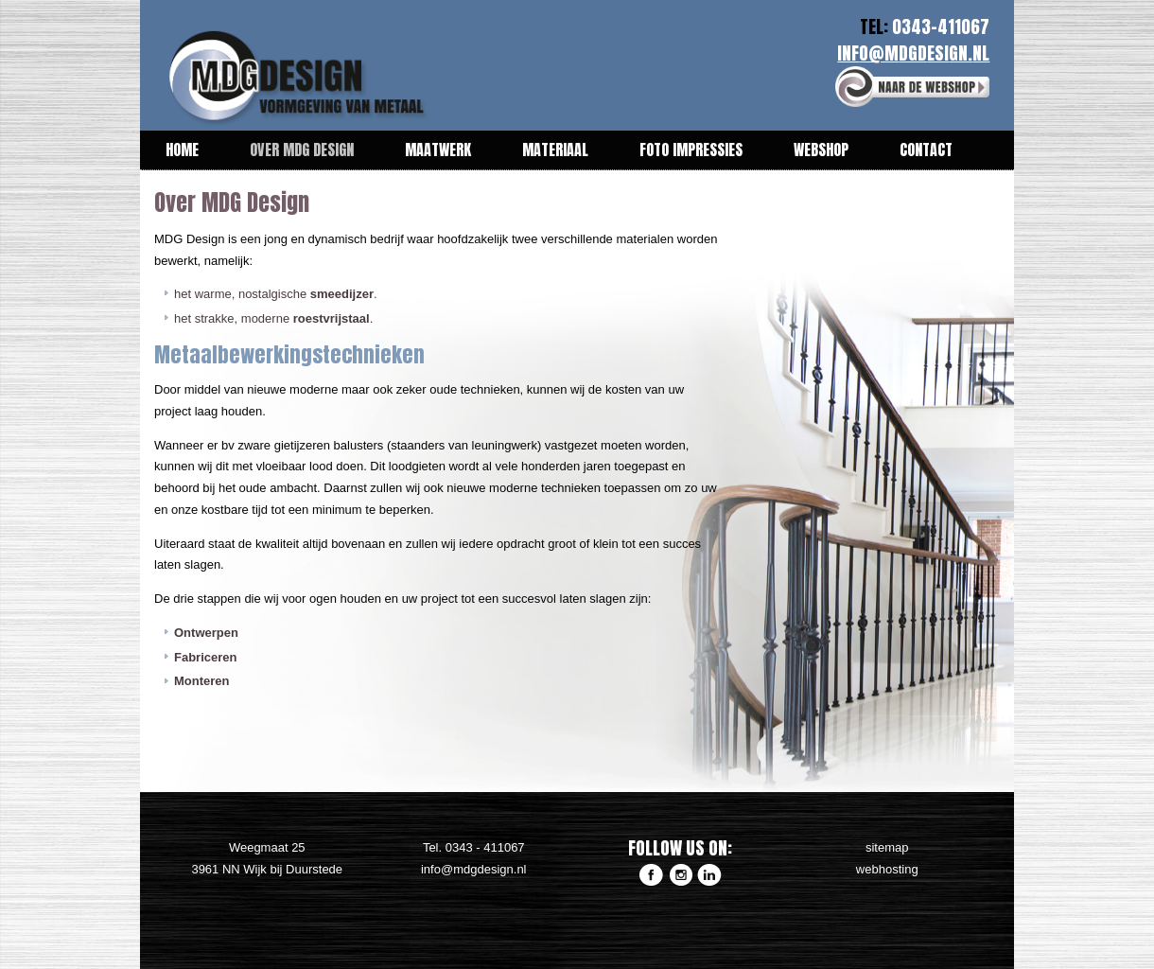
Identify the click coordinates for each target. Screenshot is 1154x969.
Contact (926, 149)
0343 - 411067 (485, 847)
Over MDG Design (302, 149)
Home (182, 149)
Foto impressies (691, 149)
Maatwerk (438, 149)
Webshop (821, 149)
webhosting (887, 869)
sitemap (887, 847)
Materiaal (555, 149)
